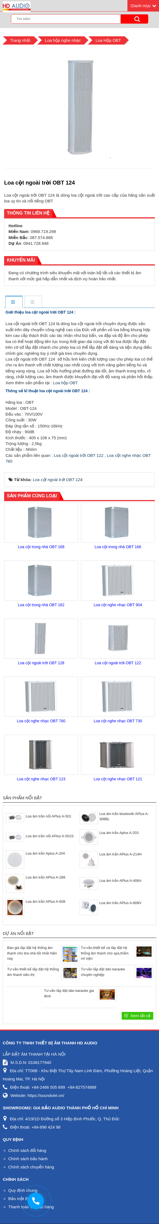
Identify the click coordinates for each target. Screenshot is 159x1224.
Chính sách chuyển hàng (31, 1167)
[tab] (13, 302)
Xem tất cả (139, 1015)
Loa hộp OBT (65, 382)
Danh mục (141, 5)
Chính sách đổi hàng (27, 1150)
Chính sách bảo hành (28, 1158)
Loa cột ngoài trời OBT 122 (79, 455)
